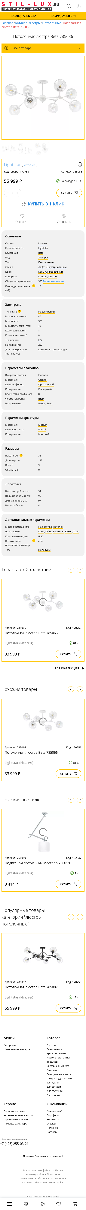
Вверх (41, 403)
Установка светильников (18, 1115)
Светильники (54, 1049)
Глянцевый (45, 389)
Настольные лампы (58, 1057)
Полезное (52, 1127)
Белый (42, 271)
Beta (40, 252)
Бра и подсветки (56, 1053)
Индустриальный (56, 267)
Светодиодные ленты (59, 1074)
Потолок (58, 526)
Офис (48, 531)
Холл (76, 531)
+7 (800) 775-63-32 (23, 16)
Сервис (10, 1104)
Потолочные (51, 23)
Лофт (41, 267)
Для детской (54, 1086)
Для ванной (53, 1095)
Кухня (68, 531)
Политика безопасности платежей (43, 1156)
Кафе (41, 531)
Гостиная (58, 531)
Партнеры (53, 1132)
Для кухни (53, 1082)
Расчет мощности (53, 281)
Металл (42, 276)
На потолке (45, 526)
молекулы (44, 549)
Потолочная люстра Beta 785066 (31, 633)
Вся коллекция (69, 668)
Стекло (52, 276)
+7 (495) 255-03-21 (63, 16)
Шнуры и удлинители (59, 1078)
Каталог (21, 23)
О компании (57, 1104)
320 (40, 321)
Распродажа (11, 1045)
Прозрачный (55, 271)
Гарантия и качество (16, 1119)
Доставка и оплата (14, 1111)
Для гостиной (55, 1091)
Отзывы (51, 1123)
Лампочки (53, 1070)
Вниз (50, 403)
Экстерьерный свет (58, 1066)
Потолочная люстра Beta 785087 (31, 987)
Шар (41, 398)
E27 (40, 340)
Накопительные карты (17, 1049)
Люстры (34, 23)
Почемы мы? (54, 1111)
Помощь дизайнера (15, 1123)
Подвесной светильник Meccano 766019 (37, 863)
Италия (29, 165)
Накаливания (46, 311)
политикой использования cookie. (44, 1182)
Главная (7, 23)
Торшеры (52, 1061)
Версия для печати (80, 164)
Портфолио (53, 1115)
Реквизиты (53, 1119)
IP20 (40, 536)
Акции (9, 1038)
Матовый (44, 434)
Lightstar (12, 164)
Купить (69, 193)
